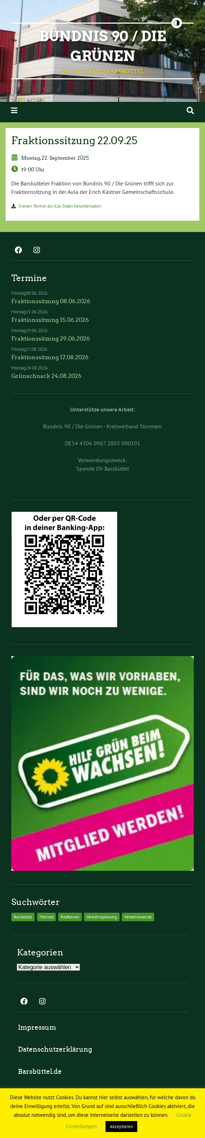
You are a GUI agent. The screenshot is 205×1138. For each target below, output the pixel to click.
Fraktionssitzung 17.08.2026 (50, 357)
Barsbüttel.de (40, 1071)
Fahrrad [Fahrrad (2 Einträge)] (46, 916)
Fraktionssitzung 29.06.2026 (50, 338)
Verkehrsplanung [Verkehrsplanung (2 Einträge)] (101, 916)
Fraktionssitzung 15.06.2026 (50, 320)
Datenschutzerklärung (55, 1049)
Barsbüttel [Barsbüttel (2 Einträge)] (23, 916)
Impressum (37, 1027)
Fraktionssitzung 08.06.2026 (50, 301)
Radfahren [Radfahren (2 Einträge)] (70, 916)
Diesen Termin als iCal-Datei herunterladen (60, 206)
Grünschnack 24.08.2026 (46, 376)
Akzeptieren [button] (121, 1127)
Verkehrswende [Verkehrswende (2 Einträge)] (138, 916)
